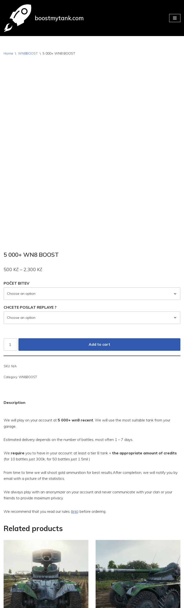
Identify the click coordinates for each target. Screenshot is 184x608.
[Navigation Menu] (174, 18)
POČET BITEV (16, 206)
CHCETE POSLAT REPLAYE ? (30, 230)
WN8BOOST (28, 53)
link (75, 434)
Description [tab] (14, 325)
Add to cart (99, 267)
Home (8, 53)
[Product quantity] (10, 267)
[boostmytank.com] (44, 18)
